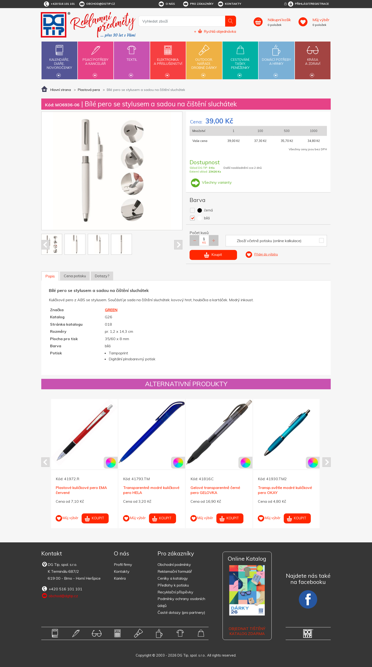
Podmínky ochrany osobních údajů (181, 602)
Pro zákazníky (198, 4)
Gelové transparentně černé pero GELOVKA (215, 490)
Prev (45, 244)
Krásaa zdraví (312, 58)
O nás (166, 4)
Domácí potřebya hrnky (276, 58)
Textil (131, 56)
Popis (50, 276)
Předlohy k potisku (173, 585)
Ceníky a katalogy (173, 578)
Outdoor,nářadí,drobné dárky (204, 59)
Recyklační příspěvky (175, 592)
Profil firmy (123, 564)
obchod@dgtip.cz (97, 4)
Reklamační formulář (175, 571)
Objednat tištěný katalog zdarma (247, 631)
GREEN (111, 309)
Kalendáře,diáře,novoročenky (59, 59)
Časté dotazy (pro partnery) (181, 612)
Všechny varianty (211, 182)
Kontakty (229, 4)
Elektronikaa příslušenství (168, 58)
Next (178, 244)
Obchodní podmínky (174, 564)
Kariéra (120, 578)
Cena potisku (75, 275)
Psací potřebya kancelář (95, 58)
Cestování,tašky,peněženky (240, 59)
